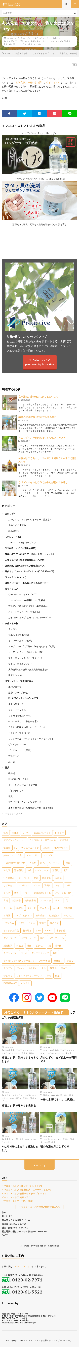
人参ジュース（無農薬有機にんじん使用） (25, 559)
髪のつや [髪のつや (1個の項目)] (54, 923)
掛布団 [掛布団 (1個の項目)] (58, 945)
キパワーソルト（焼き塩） (21, 640)
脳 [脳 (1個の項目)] (50, 945)
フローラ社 (22, 44)
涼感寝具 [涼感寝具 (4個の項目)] (18, 870)
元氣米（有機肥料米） (19, 635)
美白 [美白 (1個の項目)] (42, 938)
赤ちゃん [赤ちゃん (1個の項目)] (68, 915)
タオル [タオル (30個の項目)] (15, 832)
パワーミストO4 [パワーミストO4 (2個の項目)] (63, 893)
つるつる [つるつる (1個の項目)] (8, 975)
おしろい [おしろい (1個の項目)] (33, 968)
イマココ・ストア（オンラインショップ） (22, 1185)
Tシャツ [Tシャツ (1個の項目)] (20, 968)
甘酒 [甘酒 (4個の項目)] (65, 870)
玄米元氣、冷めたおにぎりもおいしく (38, 396)
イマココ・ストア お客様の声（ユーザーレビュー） (27, 1189)
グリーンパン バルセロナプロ (22, 785)
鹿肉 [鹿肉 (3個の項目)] (36, 877)
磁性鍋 (11, 773)
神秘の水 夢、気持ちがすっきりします (20, 1059)
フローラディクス (17, 709)
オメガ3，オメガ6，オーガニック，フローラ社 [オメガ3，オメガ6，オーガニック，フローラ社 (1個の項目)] (27, 960)
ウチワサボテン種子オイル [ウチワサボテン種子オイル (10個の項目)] (42, 840)
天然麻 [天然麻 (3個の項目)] (58, 877)
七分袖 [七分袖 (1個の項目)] (21, 923)
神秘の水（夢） (35, 82)
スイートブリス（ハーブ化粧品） (24, 611)
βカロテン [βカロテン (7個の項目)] (8, 855)
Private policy (38, 1245)
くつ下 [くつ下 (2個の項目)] (26, 893)
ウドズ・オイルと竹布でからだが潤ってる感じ (43, 482)
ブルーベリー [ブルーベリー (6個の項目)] (32, 855)
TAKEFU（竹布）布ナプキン (22, 542)
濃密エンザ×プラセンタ (19, 692)
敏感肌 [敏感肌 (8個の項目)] (7, 847)
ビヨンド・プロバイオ (19, 733)
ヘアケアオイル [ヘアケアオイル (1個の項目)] (56, 938)
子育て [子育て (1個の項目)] (70, 960)
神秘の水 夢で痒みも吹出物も (19, 1105)
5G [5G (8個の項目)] (15, 847)
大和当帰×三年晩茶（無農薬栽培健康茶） (28, 669)
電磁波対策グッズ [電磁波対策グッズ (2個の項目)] (42, 893)
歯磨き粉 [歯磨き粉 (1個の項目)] (60, 930)
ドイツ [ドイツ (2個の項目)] (58, 885)
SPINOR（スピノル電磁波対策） (21, 548)
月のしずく (10, 513)
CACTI (5, 1235)
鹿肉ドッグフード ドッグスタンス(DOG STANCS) (29, 571)
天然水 (24, 1053)
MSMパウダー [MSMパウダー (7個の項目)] (61, 847)
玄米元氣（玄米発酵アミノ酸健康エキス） (25, 565)
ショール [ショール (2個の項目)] (8, 908)
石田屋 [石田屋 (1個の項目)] (7, 915)
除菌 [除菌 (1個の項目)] (29, 945)
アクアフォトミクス (25, 1050)
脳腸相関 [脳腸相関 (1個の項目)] (8, 945)
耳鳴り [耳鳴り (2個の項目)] (47, 885)
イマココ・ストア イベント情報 (17, 1201)
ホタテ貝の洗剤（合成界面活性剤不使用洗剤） (31, 808)
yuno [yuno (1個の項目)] (38, 930)
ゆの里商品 (13, 531)
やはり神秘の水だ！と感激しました (20, 1148)
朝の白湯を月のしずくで (54, 1146)
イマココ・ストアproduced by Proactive (39, 362)
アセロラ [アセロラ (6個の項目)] (47, 855)
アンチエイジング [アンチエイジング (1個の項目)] (40, 953)
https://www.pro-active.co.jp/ (21, 1322)
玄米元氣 (20, 82)
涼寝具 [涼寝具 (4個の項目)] (55, 870)
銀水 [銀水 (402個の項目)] (6, 832)
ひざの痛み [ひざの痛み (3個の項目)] (9, 877)
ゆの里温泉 (10, 1050)
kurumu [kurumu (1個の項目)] (48, 930)
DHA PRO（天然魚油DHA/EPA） (24, 698)
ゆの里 (12, 44)
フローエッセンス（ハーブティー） (25, 658)
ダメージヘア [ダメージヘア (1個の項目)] (10, 938)
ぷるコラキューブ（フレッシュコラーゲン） (30, 617)
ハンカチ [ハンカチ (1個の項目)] (25, 983)
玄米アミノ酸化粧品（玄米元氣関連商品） (29, 606)
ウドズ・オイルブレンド (20, 663)
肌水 (71, 1095)
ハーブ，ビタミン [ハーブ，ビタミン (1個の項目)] (23, 915)
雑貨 (7, 767)
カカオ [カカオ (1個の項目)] (56, 908)
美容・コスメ (11, 588)
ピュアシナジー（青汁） (20, 750)
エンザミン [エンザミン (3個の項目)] (24, 885)
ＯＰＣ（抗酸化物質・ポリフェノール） (28, 727)
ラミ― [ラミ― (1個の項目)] (32, 923)
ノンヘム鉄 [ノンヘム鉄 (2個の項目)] (45, 900)
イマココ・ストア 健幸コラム (16, 1197)
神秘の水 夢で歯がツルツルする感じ (37, 417)
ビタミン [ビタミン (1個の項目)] (40, 945)
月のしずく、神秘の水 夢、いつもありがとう (42, 437)
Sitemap (24, 1245)
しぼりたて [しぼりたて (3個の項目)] (9, 885)
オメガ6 (10, 41)
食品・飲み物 (11, 623)
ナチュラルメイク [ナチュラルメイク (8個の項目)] (30, 847)
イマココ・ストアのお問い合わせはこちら (39, 1206)
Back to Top (40, 1165)
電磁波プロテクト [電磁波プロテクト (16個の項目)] (42, 832)
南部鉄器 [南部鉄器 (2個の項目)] (16, 900)
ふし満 (11, 761)
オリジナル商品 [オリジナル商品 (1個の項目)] (11, 930)
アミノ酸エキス (22, 41)
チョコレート (14, 629)
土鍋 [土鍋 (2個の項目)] (6, 900)
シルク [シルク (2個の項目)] (7, 893)
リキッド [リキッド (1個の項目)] (31, 908)
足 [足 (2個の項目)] (67, 900)
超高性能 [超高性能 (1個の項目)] (68, 908)
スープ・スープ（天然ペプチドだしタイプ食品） (32, 646)
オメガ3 (37, 44)
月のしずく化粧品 (17, 525)
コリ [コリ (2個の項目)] (68, 885)
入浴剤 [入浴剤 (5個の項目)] (32, 862)
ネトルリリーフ (16, 704)
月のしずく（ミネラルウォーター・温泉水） (41, 38)
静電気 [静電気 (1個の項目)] (53, 968)
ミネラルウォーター (11, 1053)
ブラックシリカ (16, 790)
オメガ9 (59, 41)
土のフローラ (14, 686)
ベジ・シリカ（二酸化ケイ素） (23, 721)
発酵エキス (36, 41)
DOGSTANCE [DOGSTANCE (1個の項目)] (10, 983)
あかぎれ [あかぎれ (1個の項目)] (44, 908)
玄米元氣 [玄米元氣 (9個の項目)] (64, 840)
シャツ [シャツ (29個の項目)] (26, 832)
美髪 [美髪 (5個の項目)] (68, 862)
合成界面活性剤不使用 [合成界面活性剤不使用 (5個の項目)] (14, 862)
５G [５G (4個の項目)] (29, 870)
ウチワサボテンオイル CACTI (22, 594)
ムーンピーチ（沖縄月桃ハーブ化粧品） (28, 600)
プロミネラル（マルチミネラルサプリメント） (31, 738)
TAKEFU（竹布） (13, 536)
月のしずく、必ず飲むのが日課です (58, 1059)
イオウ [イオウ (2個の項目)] (37, 885)
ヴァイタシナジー (17, 744)
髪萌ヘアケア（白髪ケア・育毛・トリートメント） (30, 554)
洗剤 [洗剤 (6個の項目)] (20, 855)
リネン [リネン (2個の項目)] (58, 900)
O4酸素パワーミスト (18, 779)
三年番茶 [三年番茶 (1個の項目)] (40, 915)
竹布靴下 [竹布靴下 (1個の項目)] (27, 930)
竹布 (4, 1212)
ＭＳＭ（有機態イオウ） (20, 715)
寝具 (10, 796)
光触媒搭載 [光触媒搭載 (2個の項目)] (30, 900)
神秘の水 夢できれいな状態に (57, 1099)
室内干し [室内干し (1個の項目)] (65, 968)
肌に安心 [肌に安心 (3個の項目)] (46, 877)
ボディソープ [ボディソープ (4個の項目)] (41, 870)
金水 (45, 1050)
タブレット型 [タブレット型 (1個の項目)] (10, 953)
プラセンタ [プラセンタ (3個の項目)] (24, 877)
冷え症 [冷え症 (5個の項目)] (7, 870)
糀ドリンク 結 (15, 675)
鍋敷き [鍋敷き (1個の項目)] (19, 908)
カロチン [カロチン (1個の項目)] (8, 968)
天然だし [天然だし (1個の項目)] (58, 960)
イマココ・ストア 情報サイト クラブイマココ (24, 1193)
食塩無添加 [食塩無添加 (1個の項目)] (54, 915)
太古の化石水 (15, 1098)
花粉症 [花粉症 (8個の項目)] (46, 847)
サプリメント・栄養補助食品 (19, 681)
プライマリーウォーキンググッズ (24, 802)
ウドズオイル (53, 82)
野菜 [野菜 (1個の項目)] (57, 975)
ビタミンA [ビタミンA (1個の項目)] (9, 923)
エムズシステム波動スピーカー (17, 1220)
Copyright (53, 1245)
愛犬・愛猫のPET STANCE (15, 1227)
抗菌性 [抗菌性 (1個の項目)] (42, 923)
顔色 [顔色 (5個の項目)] (42, 862)
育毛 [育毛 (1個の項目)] (49, 975)
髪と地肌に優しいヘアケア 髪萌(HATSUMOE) (24, 1231)
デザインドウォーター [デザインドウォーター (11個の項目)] (14, 840)
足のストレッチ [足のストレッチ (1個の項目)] (28, 938)
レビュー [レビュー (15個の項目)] (59, 832)
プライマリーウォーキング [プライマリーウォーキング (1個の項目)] (29, 975)
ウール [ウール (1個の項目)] (24, 953)
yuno (53, 1095)
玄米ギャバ (13, 756)
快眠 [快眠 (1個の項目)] (55, 953)
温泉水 (67, 41)
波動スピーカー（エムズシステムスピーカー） (28, 583)
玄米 (6, 44)
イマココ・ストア (13, 813)
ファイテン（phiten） (16, 577)
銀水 (30, 44)
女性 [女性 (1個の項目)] (44, 968)
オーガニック (48, 41)
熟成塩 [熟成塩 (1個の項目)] (19, 945)
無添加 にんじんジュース (14, 1223)
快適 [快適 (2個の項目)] (16, 893)
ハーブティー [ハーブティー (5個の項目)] (55, 862)
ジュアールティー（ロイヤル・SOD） (27, 652)
